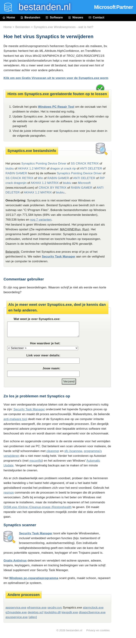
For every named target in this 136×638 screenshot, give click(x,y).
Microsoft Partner (113, 7)
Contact (96, 17)
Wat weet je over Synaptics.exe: (37, 319)
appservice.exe (15, 607)
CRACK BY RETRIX (52, 187)
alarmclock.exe (93, 607)
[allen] (33, 617)
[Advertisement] (125, 101)
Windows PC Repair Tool (56, 106)
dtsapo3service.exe (92, 612)
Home (9, 17)
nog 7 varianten (41, 219)
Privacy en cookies (98, 630)
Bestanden (30, 17)
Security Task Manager (58, 256)
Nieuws (75, 17)
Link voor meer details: (43, 355)
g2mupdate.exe (16, 612)
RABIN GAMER (16, 173)
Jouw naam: (51, 368)
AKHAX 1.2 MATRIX (32, 168)
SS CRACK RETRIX (85, 163)
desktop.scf (35, 612)
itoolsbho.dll (52, 612)
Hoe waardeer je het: (45, 343)
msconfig (35, 460)
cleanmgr (52, 451)
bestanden (42, 7)
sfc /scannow (73, 451)
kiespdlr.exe (70, 612)
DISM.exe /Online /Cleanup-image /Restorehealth (38, 507)
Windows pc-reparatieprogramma (33, 578)
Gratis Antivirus (15, 560)
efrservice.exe (37, 607)
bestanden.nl (74, 630)
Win (40, 178)
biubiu (9, 168)
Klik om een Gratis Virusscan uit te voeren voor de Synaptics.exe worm (56, 78)
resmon (9, 492)
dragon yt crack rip (63, 168)
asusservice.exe (16, 617)
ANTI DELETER (91, 168)
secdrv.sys (54, 607)
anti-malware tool (15, 419)
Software (54, 17)
